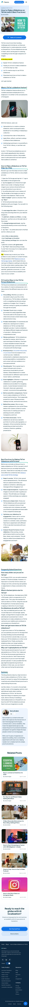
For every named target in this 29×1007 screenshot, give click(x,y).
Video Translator (5, 972)
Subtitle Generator (6, 980)
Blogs (7, 944)
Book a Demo (19, 990)
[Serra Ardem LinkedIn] (11, 713)
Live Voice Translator (7, 970)
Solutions (18, 974)
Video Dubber (4, 983)
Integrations (19, 978)
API (16, 976)
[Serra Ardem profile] (14, 713)
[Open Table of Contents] (14, 37)
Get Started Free (19, 2)
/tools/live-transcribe (7, 987)
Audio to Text (4, 976)
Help (17, 972)
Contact (10, 1003)
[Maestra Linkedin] (6, 959)
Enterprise (18, 987)
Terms (17, 992)
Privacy (17, 994)
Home (2, 944)
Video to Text (4, 974)
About (14, 1003)
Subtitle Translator (6, 985)
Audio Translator (5, 978)
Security (19, 1003)
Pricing (17, 985)
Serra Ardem (5, 14)
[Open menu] (26, 2)
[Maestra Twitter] (2, 959)
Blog (17, 970)
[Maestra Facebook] (9, 959)
